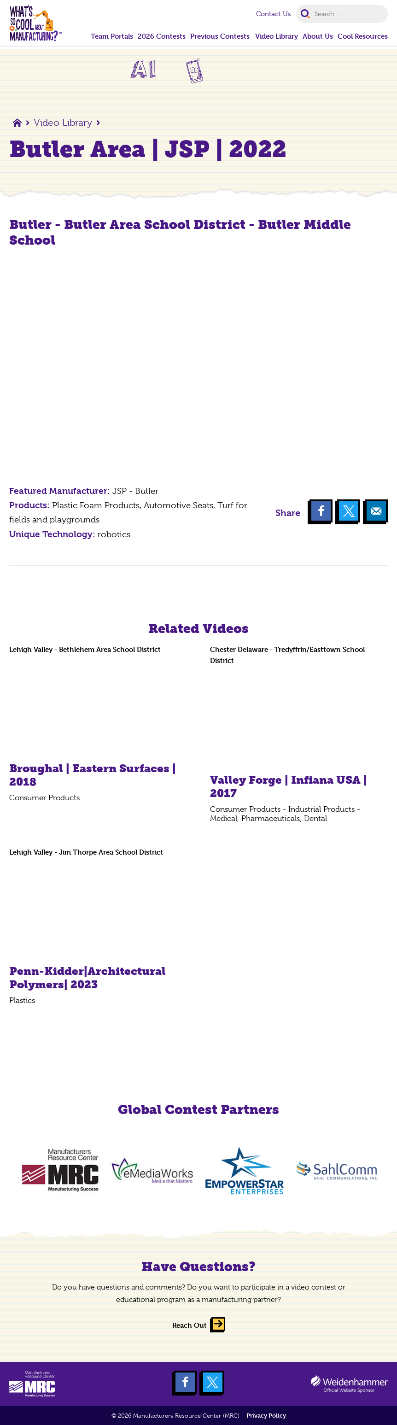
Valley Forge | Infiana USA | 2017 (288, 786)
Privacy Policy (266, 1416)
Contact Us (273, 14)
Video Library (63, 122)
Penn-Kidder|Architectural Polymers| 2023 (87, 977)
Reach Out (189, 1325)
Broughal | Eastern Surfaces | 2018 (92, 775)
